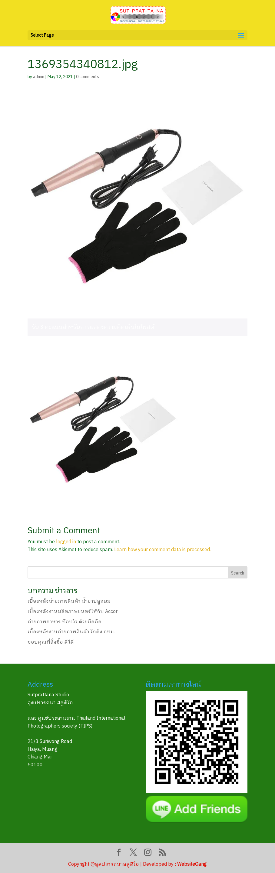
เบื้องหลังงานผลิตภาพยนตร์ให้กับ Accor (73, 612)
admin (38, 76)
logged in (66, 542)
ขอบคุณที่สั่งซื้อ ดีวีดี (51, 642)
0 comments (87, 76)
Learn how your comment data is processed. (162, 550)
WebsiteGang (192, 864)
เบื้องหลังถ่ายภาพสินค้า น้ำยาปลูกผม (69, 601)
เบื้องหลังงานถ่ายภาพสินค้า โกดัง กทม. (71, 632)
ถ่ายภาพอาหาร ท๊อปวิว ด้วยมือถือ (64, 622)
